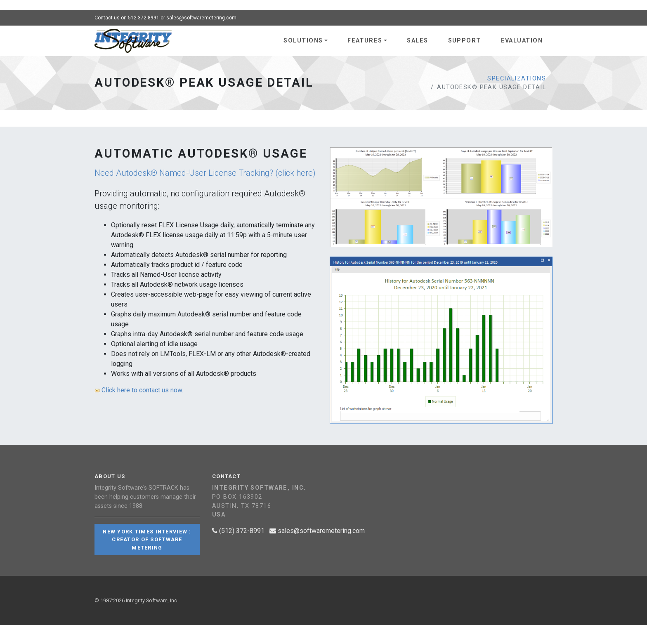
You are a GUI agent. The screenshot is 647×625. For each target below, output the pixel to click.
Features (365, 40)
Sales (417, 40)
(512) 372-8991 (238, 531)
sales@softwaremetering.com (201, 18)
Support (464, 40)
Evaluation (522, 40)
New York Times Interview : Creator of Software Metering (147, 539)
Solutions (303, 40)
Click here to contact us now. (138, 390)
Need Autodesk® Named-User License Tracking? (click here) (205, 173)
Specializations (516, 78)
